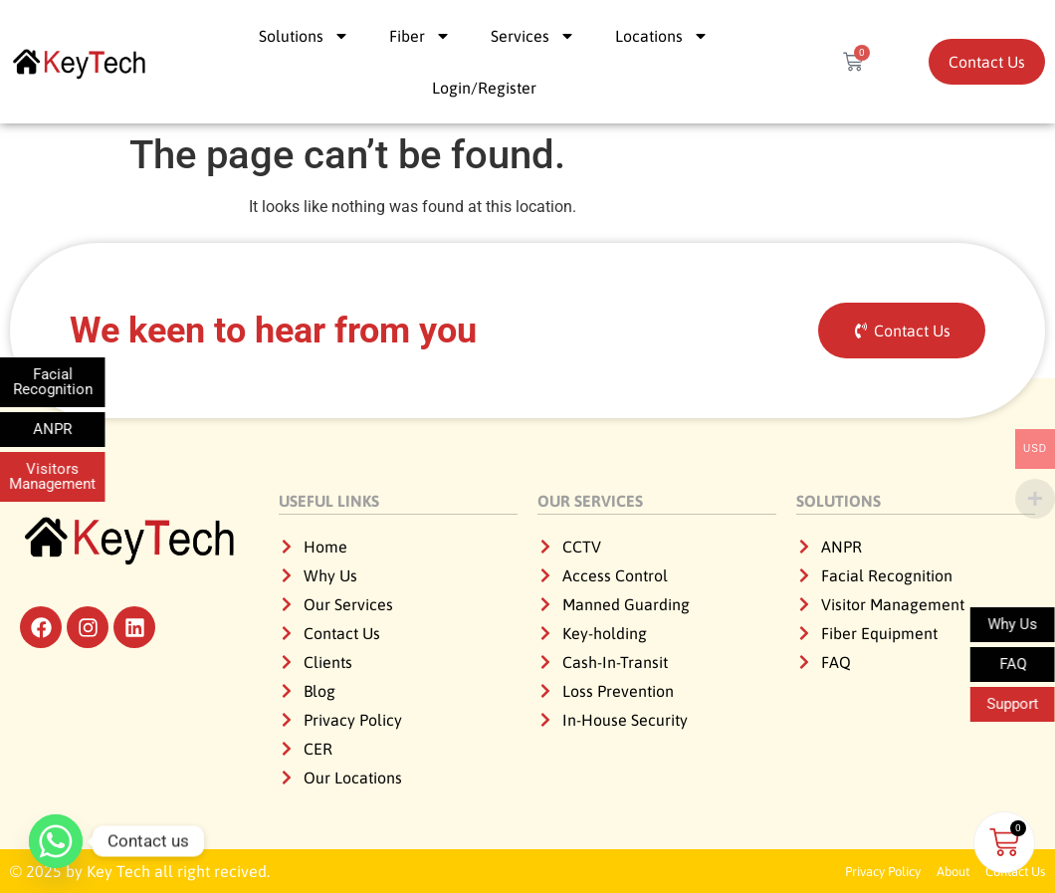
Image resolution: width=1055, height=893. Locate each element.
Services (533, 36)
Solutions (304, 36)
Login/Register (484, 88)
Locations (662, 36)
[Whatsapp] (56, 841)
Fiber (420, 36)
